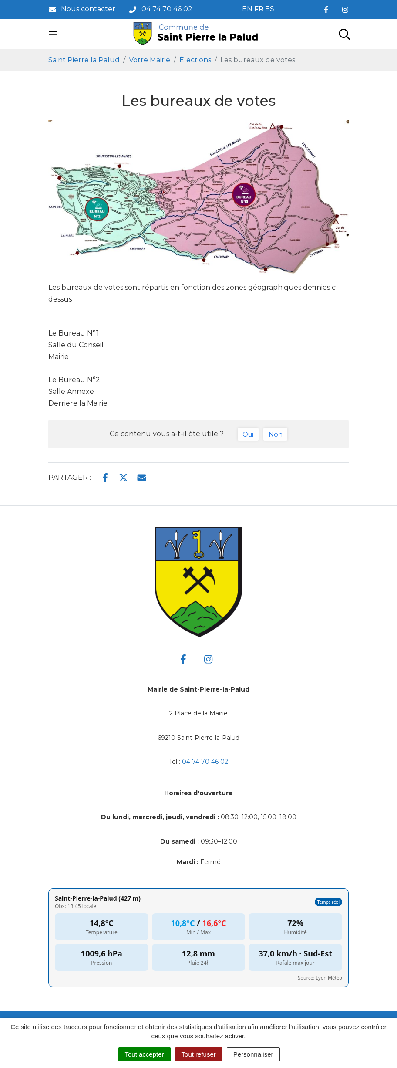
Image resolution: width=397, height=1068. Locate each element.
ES (269, 9)
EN (247, 9)
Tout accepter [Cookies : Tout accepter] (144, 1054)
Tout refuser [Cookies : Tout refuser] (199, 1054)
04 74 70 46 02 (205, 762)
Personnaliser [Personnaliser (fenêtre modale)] (253, 1054)
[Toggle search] (344, 34)
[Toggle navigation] (53, 34)
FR (258, 9)
